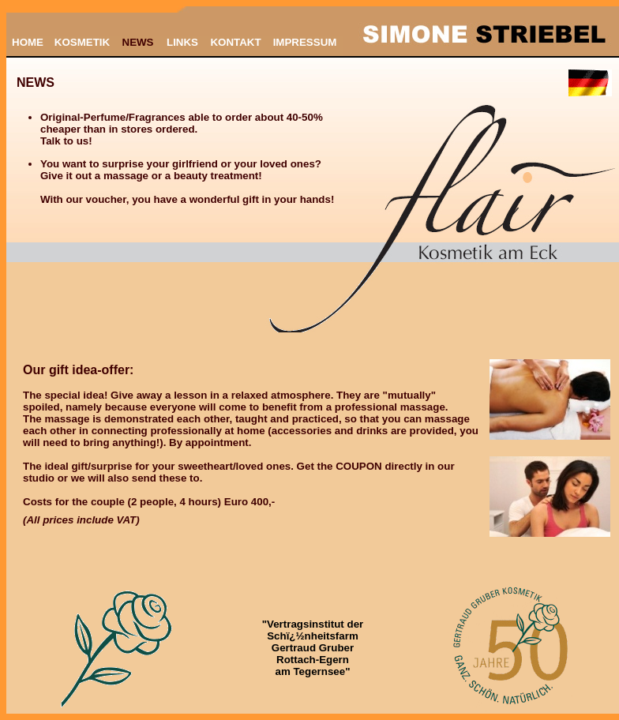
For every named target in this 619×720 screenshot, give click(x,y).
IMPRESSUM (305, 42)
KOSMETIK (82, 42)
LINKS (182, 42)
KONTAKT (235, 42)
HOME (27, 42)
